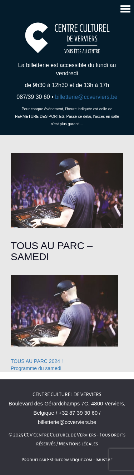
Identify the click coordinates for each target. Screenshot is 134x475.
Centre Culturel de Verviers (67, 394)
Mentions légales (78, 443)
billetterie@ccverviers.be (86, 97)
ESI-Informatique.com (69, 459)
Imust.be (104, 459)
